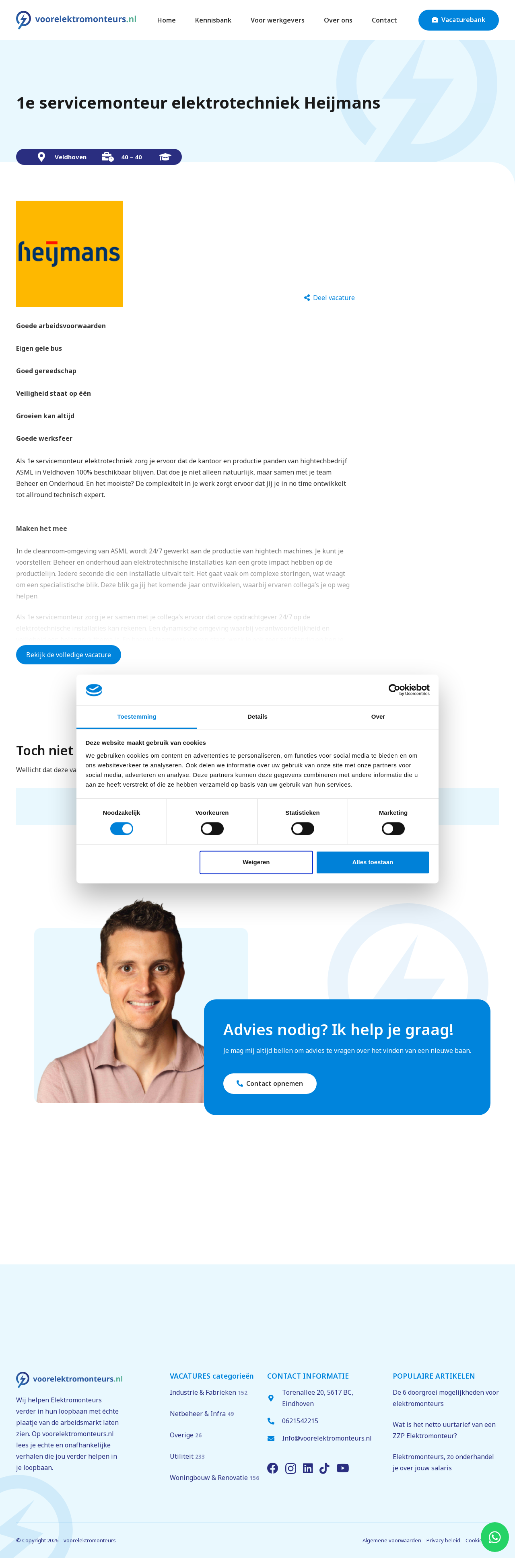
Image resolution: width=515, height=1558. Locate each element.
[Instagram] (290, 1469)
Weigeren (256, 862)
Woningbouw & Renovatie (214, 1477)
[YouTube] (342, 1468)
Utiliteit (187, 1456)
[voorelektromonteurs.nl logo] (76, 20)
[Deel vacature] (329, 298)
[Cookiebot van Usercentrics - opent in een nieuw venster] (394, 690)
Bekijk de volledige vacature (68, 654)
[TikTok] (324, 1468)
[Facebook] (272, 1468)
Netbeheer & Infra (202, 1413)
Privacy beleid (443, 1540)
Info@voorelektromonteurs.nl (327, 1438)
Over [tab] (378, 716)
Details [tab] (257, 716)
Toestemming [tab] (137, 716)
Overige (186, 1435)
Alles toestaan (372, 862)
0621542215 (300, 1420)
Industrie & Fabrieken (208, 1392)
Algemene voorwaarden (392, 1540)
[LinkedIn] (308, 1468)
